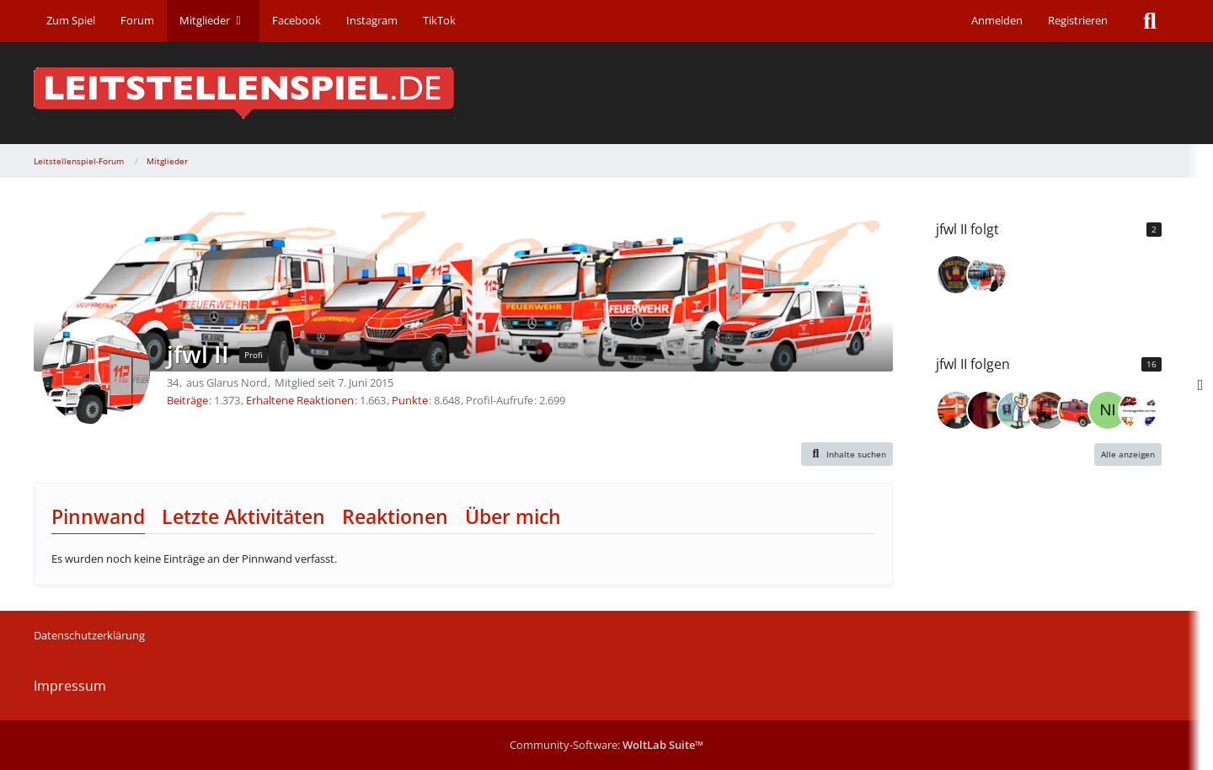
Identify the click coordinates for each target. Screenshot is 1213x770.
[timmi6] (956, 410)
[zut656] (1047, 410)
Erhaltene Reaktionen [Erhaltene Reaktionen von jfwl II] (300, 400)
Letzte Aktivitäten (243, 516)
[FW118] (956, 274)
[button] (847, 454)
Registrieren (1078, 20)
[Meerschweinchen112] (1077, 410)
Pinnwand (98, 516)
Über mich (513, 516)
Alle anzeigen (1128, 454)
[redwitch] (986, 410)
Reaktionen (395, 516)
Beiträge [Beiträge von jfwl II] (187, 400)
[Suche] (1149, 21)
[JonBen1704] (986, 274)
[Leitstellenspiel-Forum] (606, 93)
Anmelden (997, 20)
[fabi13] (1138, 410)
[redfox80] (1017, 410)
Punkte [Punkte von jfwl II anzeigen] (410, 400)
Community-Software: (606, 744)
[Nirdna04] (1107, 410)
